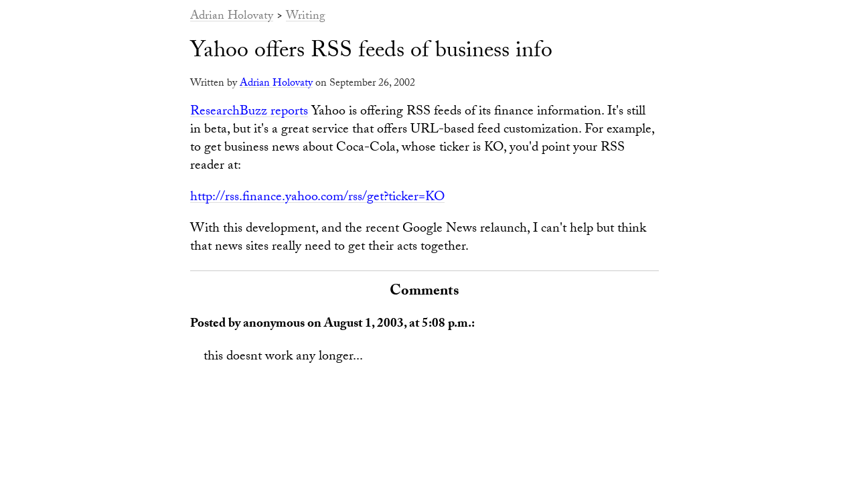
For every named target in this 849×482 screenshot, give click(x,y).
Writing (305, 17)
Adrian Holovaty (231, 17)
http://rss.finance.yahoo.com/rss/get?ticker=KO (317, 198)
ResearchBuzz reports (249, 112)
